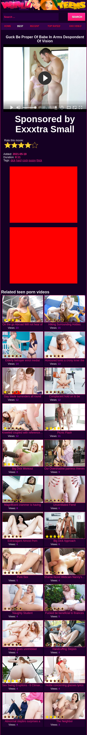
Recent (34, 26)
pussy (32, 160)
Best (20, 26)
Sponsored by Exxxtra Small (45, 124)
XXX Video (75, 26)
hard (19, 160)
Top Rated (54, 26)
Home (7, 26)
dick (13, 160)
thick (39, 160)
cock (25, 160)
